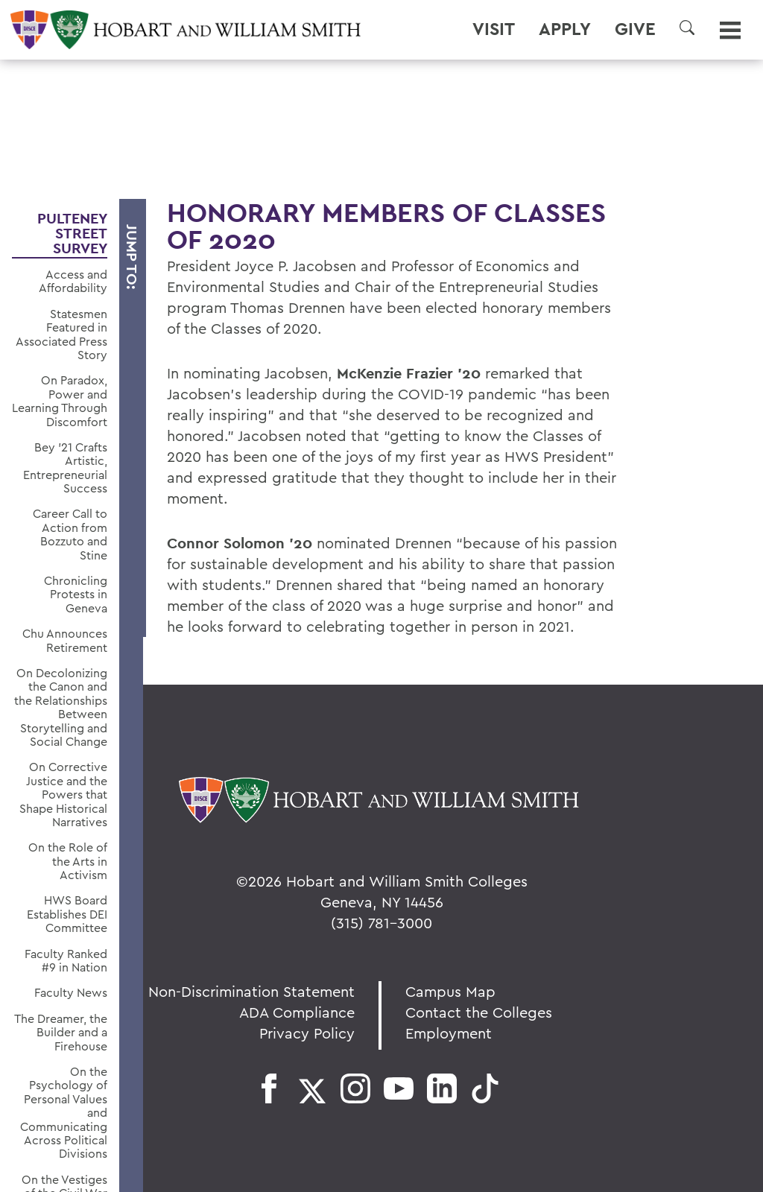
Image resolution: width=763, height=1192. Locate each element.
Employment (448, 1033)
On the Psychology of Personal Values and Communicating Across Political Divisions (63, 1113)
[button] (687, 27)
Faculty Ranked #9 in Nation (66, 960)
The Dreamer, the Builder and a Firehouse (60, 1032)
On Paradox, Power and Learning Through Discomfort (59, 400)
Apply (565, 29)
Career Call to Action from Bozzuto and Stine (70, 534)
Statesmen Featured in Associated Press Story (61, 334)
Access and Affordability (73, 281)
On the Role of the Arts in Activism (67, 860)
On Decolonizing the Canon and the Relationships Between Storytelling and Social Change (60, 707)
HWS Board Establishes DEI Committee (67, 913)
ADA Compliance (297, 1012)
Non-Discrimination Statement (251, 991)
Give (635, 29)
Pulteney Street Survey (72, 233)
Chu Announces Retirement (64, 640)
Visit (493, 29)
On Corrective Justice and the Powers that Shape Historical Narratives (63, 794)
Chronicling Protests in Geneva (75, 594)
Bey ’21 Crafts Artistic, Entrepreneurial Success (65, 467)
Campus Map (450, 991)
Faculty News (70, 992)
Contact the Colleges (478, 1012)
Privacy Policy (307, 1033)
